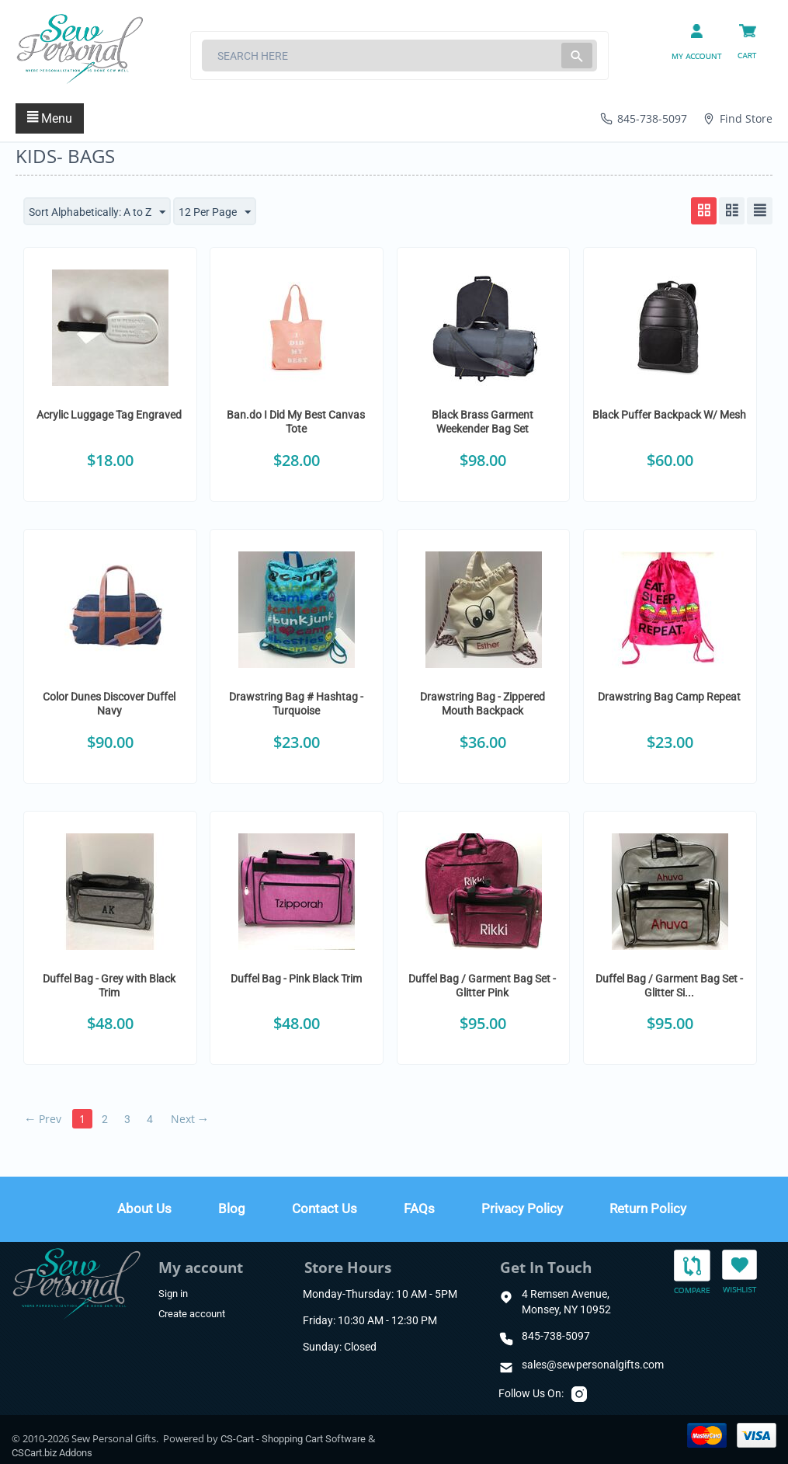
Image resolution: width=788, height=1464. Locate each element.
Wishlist (739, 1271)
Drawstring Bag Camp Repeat (669, 696)
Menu (49, 118)
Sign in (173, 1293)
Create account (191, 1314)
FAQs (419, 1208)
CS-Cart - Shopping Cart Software (293, 1439)
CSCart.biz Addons (52, 1453)
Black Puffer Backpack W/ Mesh (669, 415)
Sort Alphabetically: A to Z (97, 213)
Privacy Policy (522, 1208)
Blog (231, 1208)
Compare (692, 1272)
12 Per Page (215, 213)
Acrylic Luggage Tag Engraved (109, 415)
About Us (144, 1208)
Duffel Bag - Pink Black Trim (296, 978)
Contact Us (324, 1208)
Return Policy (647, 1208)
